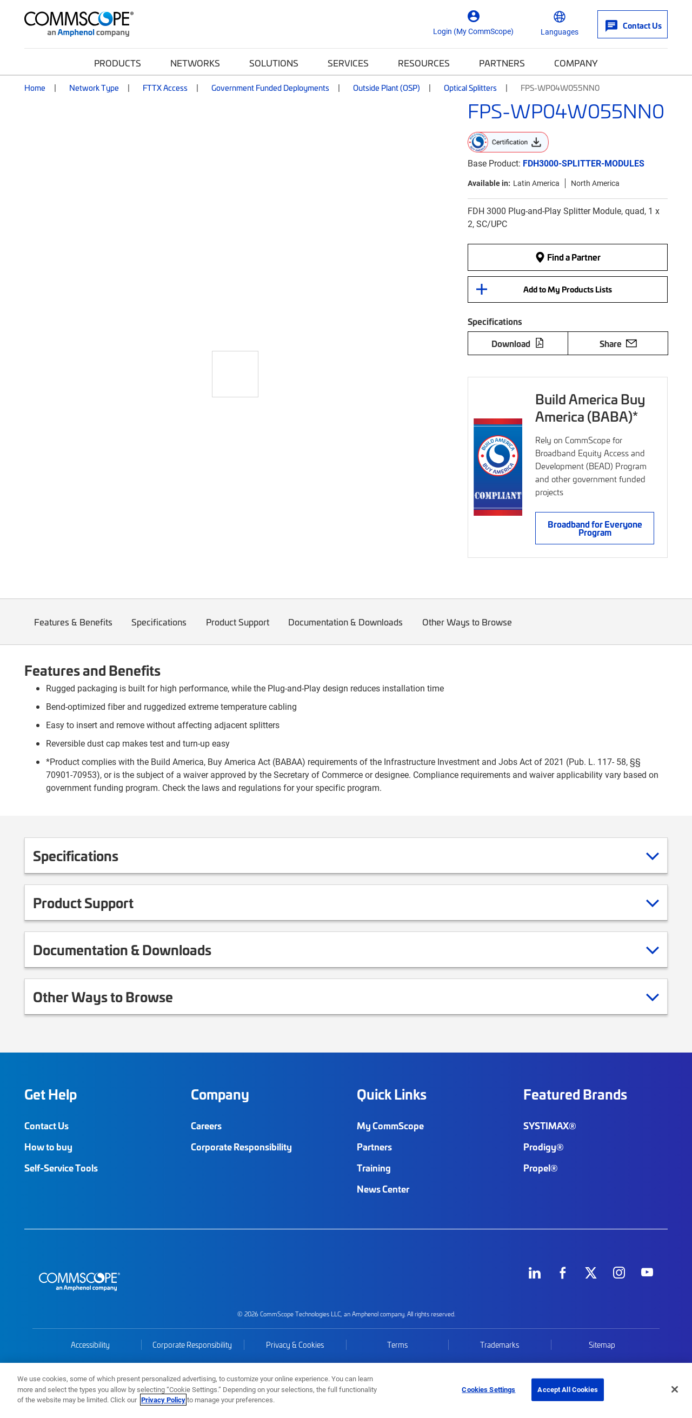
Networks (195, 63)
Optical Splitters (470, 87)
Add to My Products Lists (567, 289)
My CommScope (390, 1125)
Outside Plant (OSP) (386, 87)
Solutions (273, 63)
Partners (502, 63)
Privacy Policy (163, 1399)
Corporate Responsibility (241, 1146)
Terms (397, 1345)
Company (576, 63)
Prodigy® (543, 1146)
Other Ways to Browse (467, 630)
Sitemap (602, 1345)
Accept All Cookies (567, 1389)
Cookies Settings (488, 1389)
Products (117, 63)
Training (374, 1167)
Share (618, 343)
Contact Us (46, 1125)
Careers (206, 1125)
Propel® (540, 1167)
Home (34, 87)
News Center (383, 1188)
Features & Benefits (73, 630)
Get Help (50, 1094)
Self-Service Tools (61, 1167)
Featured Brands (575, 1094)
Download (517, 343)
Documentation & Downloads (346, 630)
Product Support (237, 630)
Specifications (159, 630)
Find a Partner (568, 257)
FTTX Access (165, 87)
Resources (424, 63)
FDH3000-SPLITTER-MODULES (583, 163)
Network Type (94, 87)
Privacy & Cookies (295, 1345)
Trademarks (499, 1345)
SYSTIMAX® (549, 1125)
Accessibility (90, 1345)
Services (348, 63)
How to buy (48, 1146)
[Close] (675, 1389)
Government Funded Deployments (270, 87)
